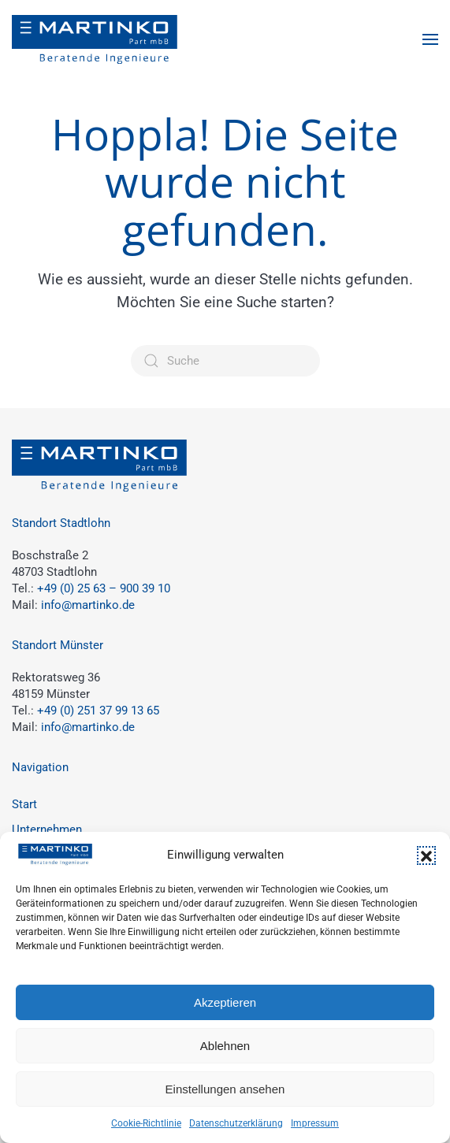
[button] (426, 855)
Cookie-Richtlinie (146, 1123)
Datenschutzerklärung (236, 1123)
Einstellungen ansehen (225, 1089)
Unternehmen (47, 829)
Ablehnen (225, 1045)
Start (24, 804)
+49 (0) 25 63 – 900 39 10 (103, 588)
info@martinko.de (88, 605)
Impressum (315, 1123)
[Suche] (225, 361)
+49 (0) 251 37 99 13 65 (98, 710)
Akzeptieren (225, 1002)
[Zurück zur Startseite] (94, 39)
